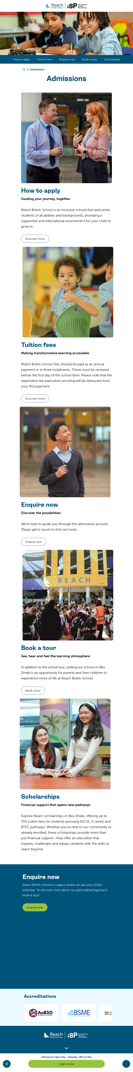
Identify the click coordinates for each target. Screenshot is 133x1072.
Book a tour (89, 59)
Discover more (52, 238)
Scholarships (112, 59)
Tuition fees (44, 59)
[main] (66, 542)
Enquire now (67, 59)
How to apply (21, 59)
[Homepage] (26, 69)
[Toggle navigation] (126, 1064)
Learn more (66, 1064)
